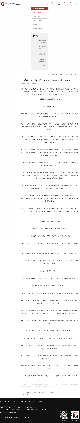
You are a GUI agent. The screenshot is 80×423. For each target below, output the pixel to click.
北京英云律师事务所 (39, 21)
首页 (50, 74)
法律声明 (8, 419)
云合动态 (34, 401)
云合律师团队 (55, 74)
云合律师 (20, 401)
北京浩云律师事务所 (39, 16)
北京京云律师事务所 (39, 12)
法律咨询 (27, 401)
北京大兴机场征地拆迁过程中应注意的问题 (42, 67)
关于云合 (7, 401)
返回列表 (27, 394)
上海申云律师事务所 (39, 25)
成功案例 (70, 74)
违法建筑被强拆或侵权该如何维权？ (42, 61)
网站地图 (21, 419)
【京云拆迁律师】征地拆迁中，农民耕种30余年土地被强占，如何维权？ (40, 392)
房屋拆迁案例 (76, 74)
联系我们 (40, 401)
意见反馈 (15, 419)
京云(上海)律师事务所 (39, 29)
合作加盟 (1, 419)
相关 (35, 36)
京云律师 (63, 162)
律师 (54, 94)
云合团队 (13, 401)
